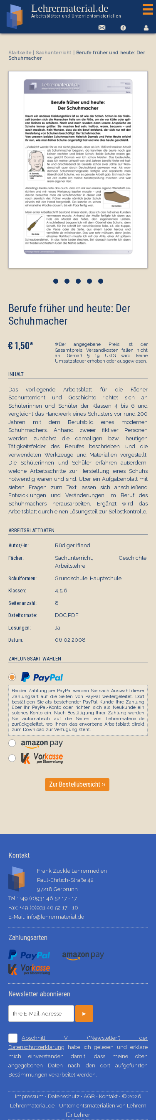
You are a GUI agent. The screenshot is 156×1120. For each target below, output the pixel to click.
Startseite (20, 53)
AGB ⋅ (91, 1096)
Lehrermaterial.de (76, 11)
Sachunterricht (54, 53)
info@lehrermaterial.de (55, 917)
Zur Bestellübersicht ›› (77, 784)
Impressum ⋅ (31, 1096)
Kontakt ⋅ (110, 1096)
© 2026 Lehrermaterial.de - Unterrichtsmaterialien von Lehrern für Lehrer (78, 1105)
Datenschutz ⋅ (66, 1096)
